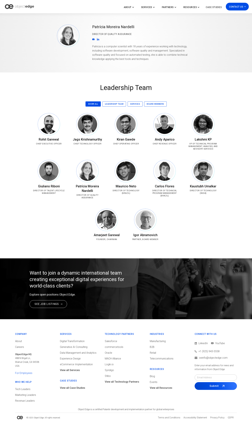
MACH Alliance (113, 358)
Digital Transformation (72, 341)
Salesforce (111, 341)
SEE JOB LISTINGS (47, 304)
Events (153, 382)
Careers (19, 347)
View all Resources (161, 387)
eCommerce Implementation (76, 364)
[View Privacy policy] (217, 417)
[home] (19, 6)
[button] (129, 6)
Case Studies (214, 7)
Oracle (108, 352)
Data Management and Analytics (78, 352)
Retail (153, 352)
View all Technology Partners (122, 381)
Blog (152, 376)
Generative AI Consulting (73, 347)
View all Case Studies (72, 387)
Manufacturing (158, 341)
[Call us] (216, 351)
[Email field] (216, 377)
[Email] (93, 39)
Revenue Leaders (25, 400)
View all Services (70, 370)
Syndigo (109, 370)
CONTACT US (236, 6)
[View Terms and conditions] (169, 417)
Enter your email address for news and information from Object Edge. (214, 367)
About (18, 341)
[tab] (93, 104)
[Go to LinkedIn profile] (98, 39)
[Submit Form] (216, 386)
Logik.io (109, 364)
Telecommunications (161, 358)
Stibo (108, 375)
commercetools (114, 347)
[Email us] (216, 357)
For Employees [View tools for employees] (23, 373)
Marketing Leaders (25, 394)
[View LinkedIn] (201, 343)
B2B (152, 347)
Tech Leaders (22, 389)
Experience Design (70, 358)
